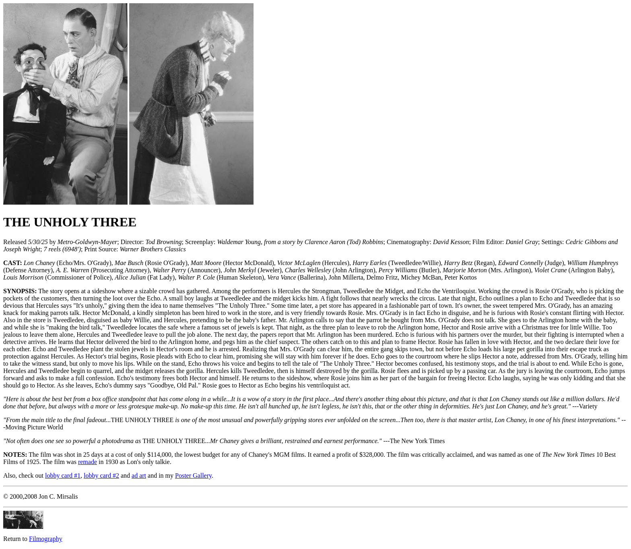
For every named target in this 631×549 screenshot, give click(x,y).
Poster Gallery (193, 475)
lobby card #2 (101, 475)
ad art (139, 475)
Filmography (45, 538)
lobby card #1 (62, 475)
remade (87, 461)
